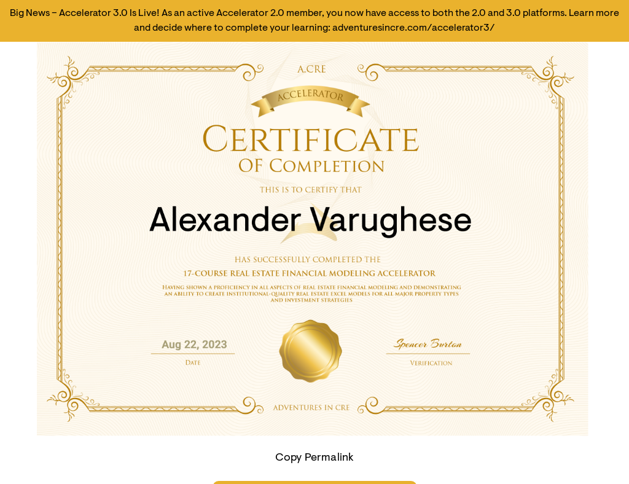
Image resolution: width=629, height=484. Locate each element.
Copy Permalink (314, 458)
